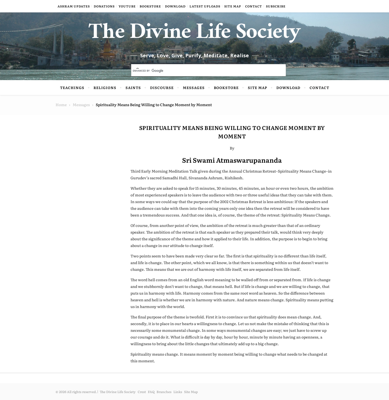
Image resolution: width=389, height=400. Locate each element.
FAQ (151, 391)
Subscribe (276, 6)
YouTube (127, 6)
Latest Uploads (205, 6)
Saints (133, 87)
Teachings (72, 87)
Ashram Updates (74, 6)
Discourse (162, 87)
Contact (253, 6)
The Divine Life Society (195, 34)
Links (177, 391)
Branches (164, 391)
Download (175, 6)
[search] (203, 71)
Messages (194, 87)
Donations (104, 6)
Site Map (232, 6)
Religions (105, 87)
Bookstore (150, 6)
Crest (142, 391)
